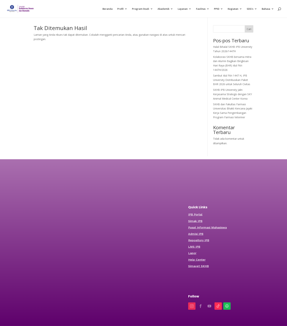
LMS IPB (194, 246)
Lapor (192, 253)
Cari (249, 29)
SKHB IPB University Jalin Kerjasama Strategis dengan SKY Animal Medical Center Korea (232, 94)
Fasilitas (201, 9)
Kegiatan (233, 9)
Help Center (197, 259)
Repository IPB (198, 240)
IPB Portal (195, 214)
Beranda (107, 9)
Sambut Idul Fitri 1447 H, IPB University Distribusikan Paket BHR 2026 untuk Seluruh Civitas (231, 80)
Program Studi (140, 9)
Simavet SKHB (198, 266)
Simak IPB (195, 221)
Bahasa (266, 9)
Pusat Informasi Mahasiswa (207, 227)
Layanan (183, 9)
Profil (120, 9)
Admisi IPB (195, 234)
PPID (216, 9)
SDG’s (250, 9)
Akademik (163, 9)
